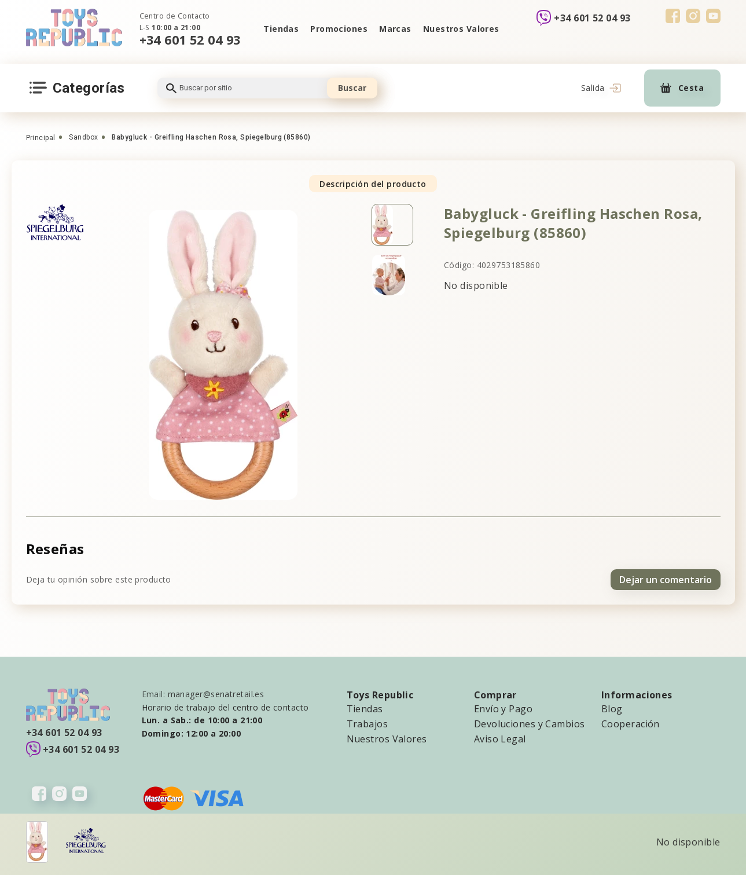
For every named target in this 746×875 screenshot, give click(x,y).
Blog (612, 708)
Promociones (339, 28)
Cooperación (630, 723)
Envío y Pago (503, 708)
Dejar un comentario (665, 579)
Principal (41, 138)
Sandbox (83, 137)
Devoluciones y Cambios (529, 723)
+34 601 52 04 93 (190, 39)
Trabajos (367, 723)
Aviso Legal (500, 739)
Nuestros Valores (461, 28)
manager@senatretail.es (216, 694)
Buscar (352, 87)
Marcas (395, 28)
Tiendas (281, 28)
